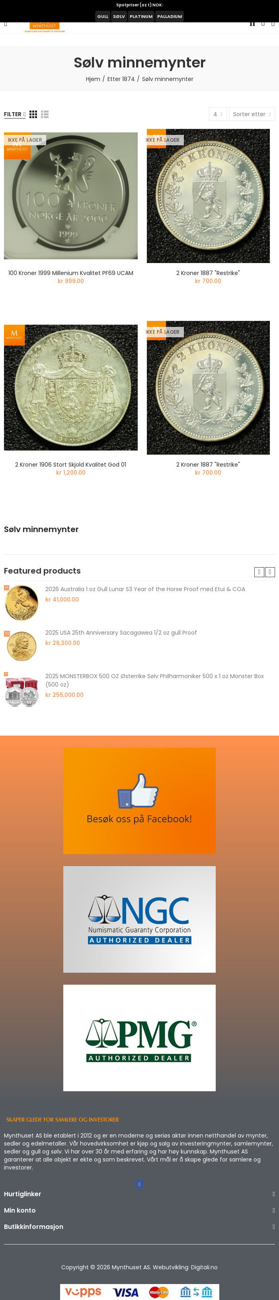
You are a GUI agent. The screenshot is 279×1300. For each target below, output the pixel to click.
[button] (259, 572)
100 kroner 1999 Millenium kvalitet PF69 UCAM (70, 273)
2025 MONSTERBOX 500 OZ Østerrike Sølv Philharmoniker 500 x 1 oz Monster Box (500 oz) (154, 680)
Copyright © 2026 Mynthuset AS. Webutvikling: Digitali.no (139, 1267)
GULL (102, 16)
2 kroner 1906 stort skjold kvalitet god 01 (70, 465)
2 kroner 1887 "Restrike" (208, 273)
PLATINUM (141, 16)
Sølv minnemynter (41, 529)
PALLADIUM (169, 16)
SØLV (119, 16)
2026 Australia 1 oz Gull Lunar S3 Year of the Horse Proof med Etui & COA (145, 589)
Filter (12, 114)
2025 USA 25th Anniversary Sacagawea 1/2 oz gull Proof (121, 633)
